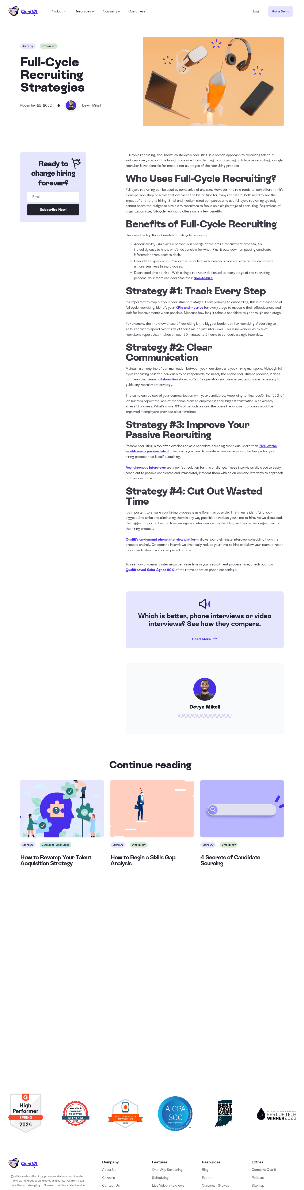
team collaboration (163, 379)
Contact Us (111, 1185)
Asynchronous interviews (146, 467)
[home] (23, 11)
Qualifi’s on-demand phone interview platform (162, 539)
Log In (257, 11)
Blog (205, 1170)
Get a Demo (280, 11)
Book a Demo (152, 1031)
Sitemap (258, 1185)
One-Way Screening (167, 1170)
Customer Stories (215, 1185)
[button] (58, 11)
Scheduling (160, 1178)
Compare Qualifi (264, 1170)
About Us (109, 1170)
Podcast (258, 1178)
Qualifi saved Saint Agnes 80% (150, 570)
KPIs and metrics (189, 308)
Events (207, 1178)
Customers (136, 11)
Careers (108, 1178)
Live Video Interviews (168, 1185)
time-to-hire (203, 278)
